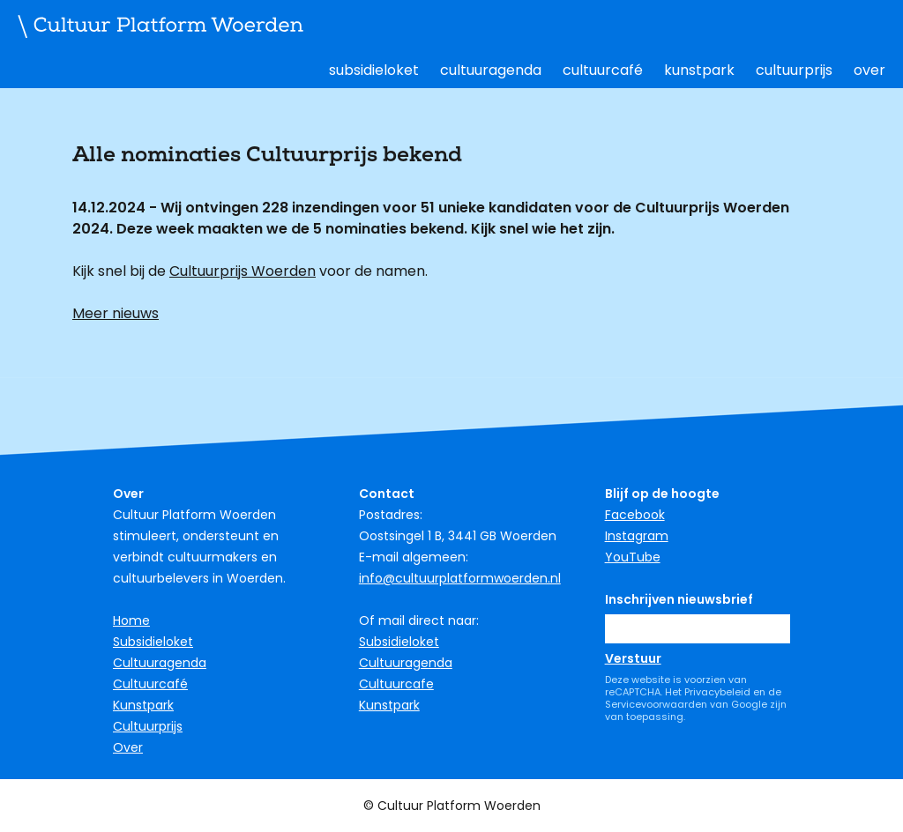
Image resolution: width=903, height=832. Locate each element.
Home (131, 620)
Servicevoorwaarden (656, 704)
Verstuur (633, 658)
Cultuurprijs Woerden (242, 271)
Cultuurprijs (794, 70)
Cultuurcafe (396, 684)
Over (869, 70)
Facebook (635, 515)
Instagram (636, 536)
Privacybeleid (717, 692)
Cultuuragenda (490, 70)
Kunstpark (699, 70)
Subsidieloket (374, 70)
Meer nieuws (115, 313)
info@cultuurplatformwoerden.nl (460, 578)
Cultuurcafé (603, 70)
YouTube (632, 557)
